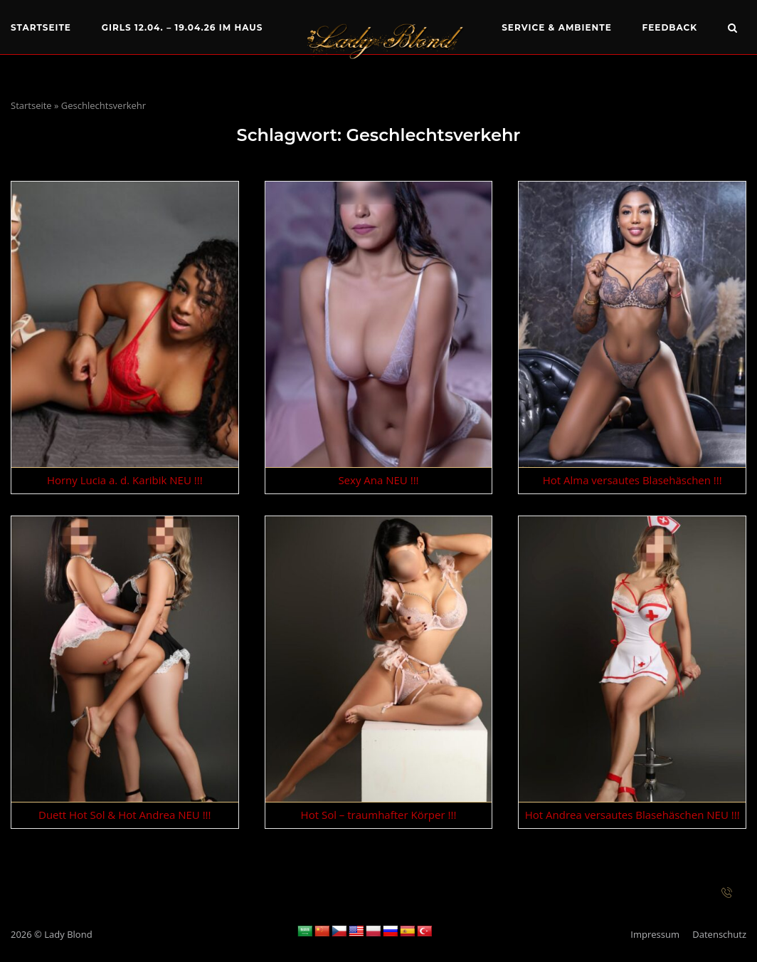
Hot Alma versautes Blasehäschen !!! (632, 480)
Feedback (670, 27)
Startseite (41, 27)
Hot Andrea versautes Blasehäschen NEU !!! (632, 814)
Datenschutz (719, 934)
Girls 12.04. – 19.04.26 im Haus (182, 27)
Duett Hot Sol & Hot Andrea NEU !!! (124, 814)
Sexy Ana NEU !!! (378, 480)
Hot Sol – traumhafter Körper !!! (379, 814)
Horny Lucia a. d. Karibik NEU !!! (125, 480)
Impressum (654, 934)
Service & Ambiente (557, 27)
